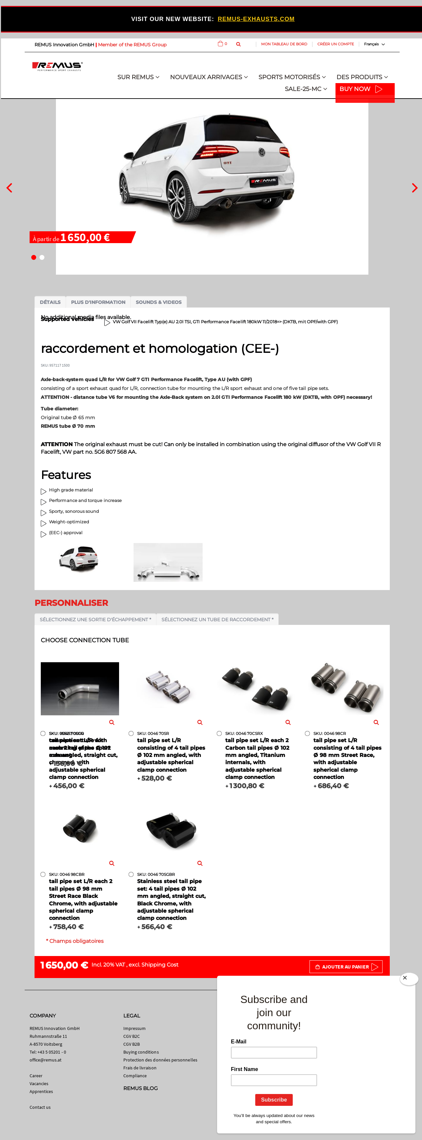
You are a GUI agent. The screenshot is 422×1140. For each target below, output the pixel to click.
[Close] (409, 980)
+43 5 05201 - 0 (51, 1052)
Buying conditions (141, 1052)
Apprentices (41, 1091)
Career (36, 1076)
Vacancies (39, 1083)
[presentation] (9, 187)
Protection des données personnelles (160, 1060)
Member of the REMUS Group (132, 45)
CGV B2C (131, 1036)
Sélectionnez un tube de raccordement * (217, 620)
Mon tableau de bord (284, 44)
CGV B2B (131, 1044)
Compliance (135, 1076)
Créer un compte (335, 44)
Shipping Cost (160, 965)
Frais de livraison (140, 1068)
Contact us (40, 1107)
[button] (33, 257)
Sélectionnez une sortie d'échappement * (95, 620)
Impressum (134, 1028)
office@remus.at (46, 1060)
